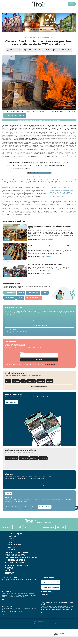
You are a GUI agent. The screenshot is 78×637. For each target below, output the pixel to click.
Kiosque (9, 568)
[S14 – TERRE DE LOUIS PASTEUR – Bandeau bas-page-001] (39, 31)
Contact (9, 573)
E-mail (22, 352)
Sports (11, 540)
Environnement (14, 545)
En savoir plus (8, 332)
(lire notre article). (49, 133)
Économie (12, 538)
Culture (7, 275)
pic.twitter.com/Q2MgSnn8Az (54, 165)
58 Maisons (34, 458)
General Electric (46, 37)
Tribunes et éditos (15, 555)
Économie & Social (32, 37)
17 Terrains (43, 458)
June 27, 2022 (25, 168)
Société (7, 239)
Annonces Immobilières (17, 565)
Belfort (48, 50)
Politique (7, 257)
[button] (5, 115)
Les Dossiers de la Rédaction (21, 557)
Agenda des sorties (15, 563)
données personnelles (50, 364)
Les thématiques (14, 534)
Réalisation (39, 627)
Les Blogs (10, 550)
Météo (8, 570)
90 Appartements (11, 458)
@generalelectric (15, 162)
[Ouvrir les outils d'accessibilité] (76, 508)
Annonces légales (15, 560)
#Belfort (26, 162)
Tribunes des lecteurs (17, 552)
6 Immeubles (24, 458)
